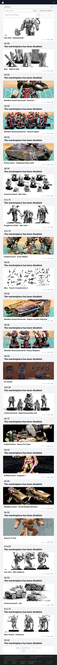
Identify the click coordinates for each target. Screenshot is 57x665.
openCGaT (39, 656)
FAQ (40, 661)
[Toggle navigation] (54, 2)
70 (48, 14)
